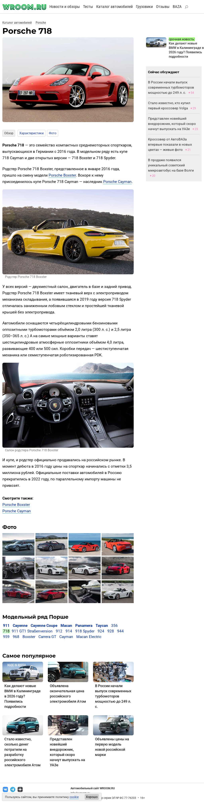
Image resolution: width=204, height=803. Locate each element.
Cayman (66, 636)
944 (120, 631)
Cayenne (20, 625)
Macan (66, 625)
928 (110, 631)
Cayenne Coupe (44, 625)
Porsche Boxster (62, 175)
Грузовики (144, 6)
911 (6, 625)
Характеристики (31, 133)
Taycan (102, 625)
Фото (52, 133)
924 (101, 631)
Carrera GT (47, 636)
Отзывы (163, 6)
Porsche (41, 23)
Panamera (83, 625)
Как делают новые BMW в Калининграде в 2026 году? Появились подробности (22, 696)
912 (59, 631)
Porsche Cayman (117, 181)
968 (16, 636)
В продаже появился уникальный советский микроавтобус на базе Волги (171, 165)
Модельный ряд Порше (35, 617)
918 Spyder (84, 631)
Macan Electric (88, 636)
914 (69, 631)
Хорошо (92, 797)
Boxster (29, 636)
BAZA (177, 6)
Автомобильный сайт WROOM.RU (93, 788)
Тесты (88, 6)
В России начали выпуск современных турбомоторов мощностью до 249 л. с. (113, 696)
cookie (74, 797)
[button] (7, 80)
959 (6, 636)
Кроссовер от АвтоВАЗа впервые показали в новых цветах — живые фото (170, 144)
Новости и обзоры (64, 6)
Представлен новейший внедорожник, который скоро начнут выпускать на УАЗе (172, 124)
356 (114, 625)
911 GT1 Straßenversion (32, 631)
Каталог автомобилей (114, 6)
